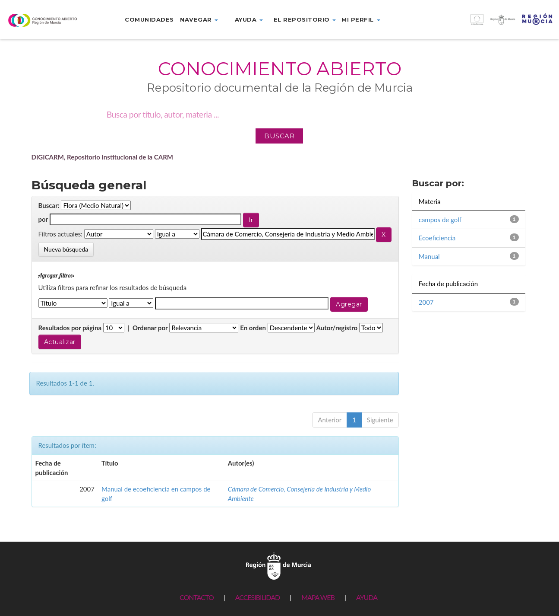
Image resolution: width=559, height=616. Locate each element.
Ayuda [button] (249, 19)
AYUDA (366, 597)
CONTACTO (197, 597)
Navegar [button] (199, 19)
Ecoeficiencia (437, 238)
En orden (253, 328)
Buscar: (49, 205)
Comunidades (149, 19)
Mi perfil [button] (360, 19)
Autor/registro (337, 328)
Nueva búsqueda (66, 249)
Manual (429, 256)
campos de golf (440, 219)
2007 (426, 302)
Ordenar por (150, 328)
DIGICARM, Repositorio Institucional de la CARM (103, 157)
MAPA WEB (318, 597)
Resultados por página (70, 328)
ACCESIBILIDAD (257, 597)
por (43, 219)
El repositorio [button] (305, 19)
